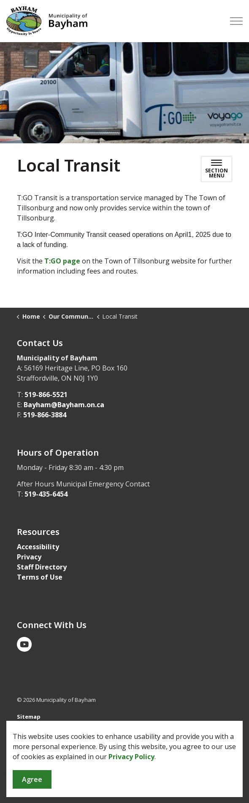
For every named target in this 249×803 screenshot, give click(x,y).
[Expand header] (236, 21)
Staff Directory (42, 567)
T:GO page (62, 261)
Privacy (29, 556)
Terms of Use (39, 577)
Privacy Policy (131, 793)
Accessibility (38, 546)
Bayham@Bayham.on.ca (64, 404)
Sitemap (29, 716)
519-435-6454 (46, 494)
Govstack (58, 733)
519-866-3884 (44, 414)
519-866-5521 (46, 394)
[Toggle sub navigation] (216, 169)
